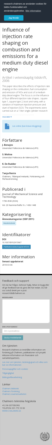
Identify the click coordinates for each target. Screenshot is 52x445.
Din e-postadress (9, 327)
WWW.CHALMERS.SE (11, 410)
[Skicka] (12, 337)
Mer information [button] (33, 11)
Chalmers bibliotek (10, 388)
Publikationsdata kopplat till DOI (16, 247)
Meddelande (7, 297)
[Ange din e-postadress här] (26, 331)
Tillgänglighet (8, 373)
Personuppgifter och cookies (15, 369)
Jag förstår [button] (14, 18)
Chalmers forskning (11, 391)
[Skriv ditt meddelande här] (26, 311)
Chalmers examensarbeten (14, 394)
